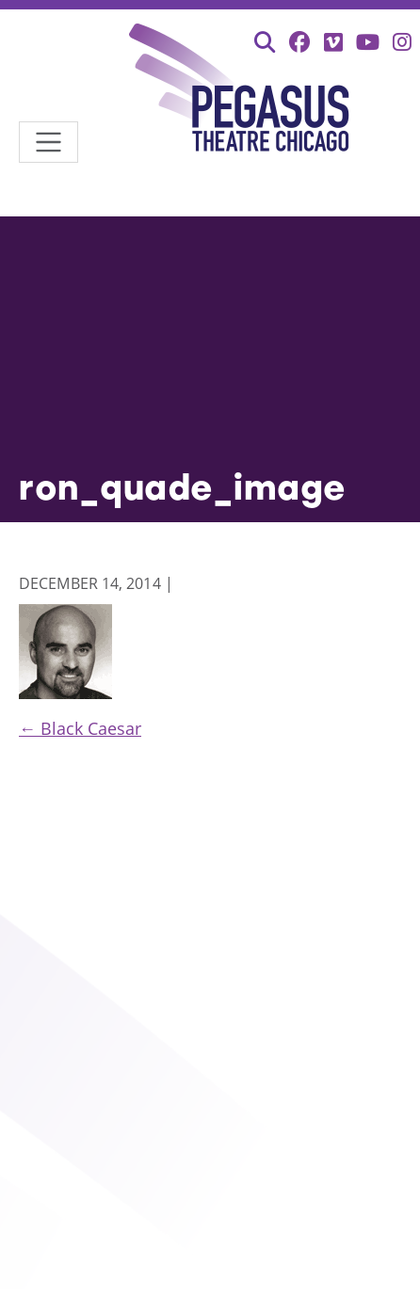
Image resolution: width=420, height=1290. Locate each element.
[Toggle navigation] (48, 142)
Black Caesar (80, 728)
